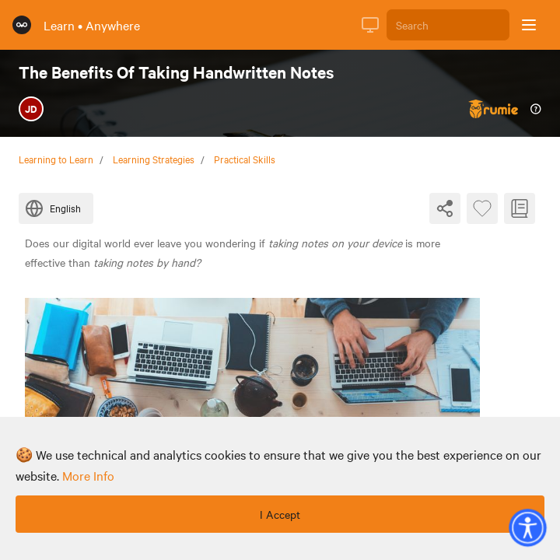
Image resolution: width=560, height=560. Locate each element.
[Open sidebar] (529, 25)
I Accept (280, 514)
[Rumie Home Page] (21, 25)
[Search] (448, 25)
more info (88, 475)
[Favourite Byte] (482, 208)
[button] (527, 527)
